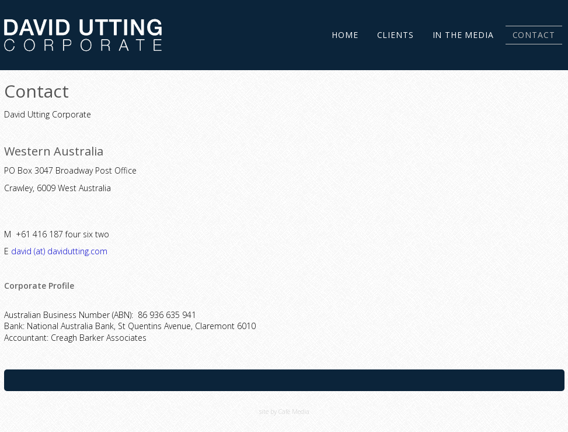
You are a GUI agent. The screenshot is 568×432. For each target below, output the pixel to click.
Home (345, 34)
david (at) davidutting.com (59, 251)
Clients (395, 34)
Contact (534, 34)
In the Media (463, 34)
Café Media (293, 411)
